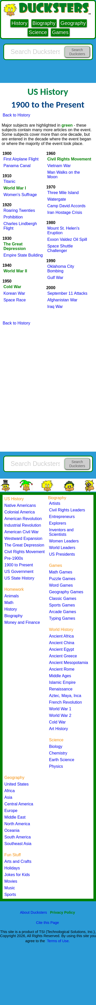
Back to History (16, 115)
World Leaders (62, 547)
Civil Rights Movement (24, 552)
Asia (8, 797)
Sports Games (62, 605)
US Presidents (62, 554)
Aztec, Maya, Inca (65, 695)
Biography (44, 23)
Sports (10, 894)
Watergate (56, 199)
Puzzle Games (62, 579)
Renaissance (61, 689)
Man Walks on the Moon (63, 174)
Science (38, 32)
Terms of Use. (58, 941)
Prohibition (13, 217)
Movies (10, 881)
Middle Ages (60, 676)
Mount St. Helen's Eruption (63, 230)
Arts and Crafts (17, 861)
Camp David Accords (66, 206)
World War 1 (60, 709)
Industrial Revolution (22, 525)
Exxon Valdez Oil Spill (67, 239)
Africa (9, 791)
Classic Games (62, 598)
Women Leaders (64, 541)
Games (60, 32)
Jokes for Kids (17, 875)
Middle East (15, 817)
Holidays (12, 868)
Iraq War (55, 306)
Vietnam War (59, 166)
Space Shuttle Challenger (60, 248)
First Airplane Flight (20, 159)
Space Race (14, 300)
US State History (19, 578)
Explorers (57, 523)
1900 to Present (18, 565)
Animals (11, 596)
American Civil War (21, 532)
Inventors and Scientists (61, 532)
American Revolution (23, 518)
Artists (54, 503)
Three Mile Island (63, 192)
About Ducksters (33, 912)
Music (9, 888)
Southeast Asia (17, 843)
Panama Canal (16, 166)
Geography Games (66, 592)
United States (16, 784)
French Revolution (65, 702)
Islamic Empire (62, 682)
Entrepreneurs (62, 516)
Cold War (57, 722)
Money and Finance (22, 622)
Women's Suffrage (20, 195)
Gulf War (55, 277)
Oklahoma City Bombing (60, 268)
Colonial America (19, 512)
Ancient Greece (63, 656)
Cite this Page (47, 923)
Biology (55, 746)
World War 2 (60, 715)
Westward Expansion (23, 538)
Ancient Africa (61, 636)
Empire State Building (23, 255)
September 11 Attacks (67, 293)
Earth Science (61, 760)
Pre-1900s (13, 558)
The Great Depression (24, 545)
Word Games (61, 585)
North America (17, 824)
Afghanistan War (62, 300)
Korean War (14, 293)
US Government (18, 571)
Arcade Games (62, 612)
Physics (56, 766)
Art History (58, 729)
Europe (10, 810)
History (19, 23)
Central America (18, 804)
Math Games (60, 572)
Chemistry (58, 753)
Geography (73, 23)
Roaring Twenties (19, 210)
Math (8, 602)
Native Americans (20, 505)
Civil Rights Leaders (67, 510)
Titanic (9, 181)
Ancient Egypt (61, 649)
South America (17, 837)
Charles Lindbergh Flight (20, 225)
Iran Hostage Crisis (64, 212)
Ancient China (61, 643)
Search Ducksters (77, 52)
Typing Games (62, 618)
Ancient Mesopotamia (68, 662)
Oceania (11, 830)
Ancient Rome (61, 669)
